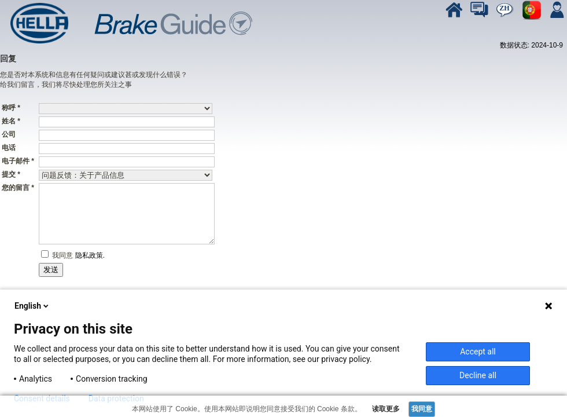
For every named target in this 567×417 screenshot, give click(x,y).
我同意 (61, 255)
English (32, 305)
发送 (50, 269)
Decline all (477, 375)
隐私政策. (90, 255)
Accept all (478, 351)
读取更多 (385, 409)
